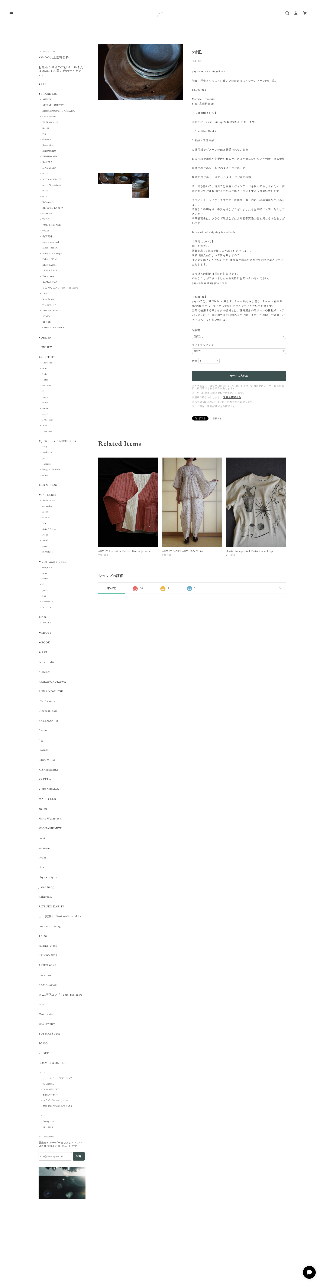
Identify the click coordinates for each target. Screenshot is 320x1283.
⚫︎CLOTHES (47, 358)
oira (44, 197)
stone (45, 536)
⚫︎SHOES (45, 635)
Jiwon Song (48, 145)
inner (45, 426)
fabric (45, 525)
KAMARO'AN (50, 282)
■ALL (42, 84)
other (45, 404)
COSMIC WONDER (53, 328)
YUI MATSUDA (51, 311)
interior (46, 609)
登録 (78, 1166)
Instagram (48, 1131)
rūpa (45, 294)
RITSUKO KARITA (52, 208)
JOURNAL (48, 1094)
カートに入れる (238, 375)
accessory (47, 603)
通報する (217, 418)
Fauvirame (48, 277)
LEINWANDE (48, 964)
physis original (50, 242)
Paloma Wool (49, 259)
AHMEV (47, 100)
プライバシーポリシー (55, 1110)
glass (45, 513)
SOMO (46, 317)
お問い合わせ (50, 1105)
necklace (47, 453)
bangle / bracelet (51, 470)
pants (45, 398)
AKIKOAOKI (49, 265)
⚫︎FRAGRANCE (49, 487)
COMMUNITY (51, 1099)
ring (44, 448)
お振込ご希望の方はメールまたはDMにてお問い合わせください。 (61, 71)
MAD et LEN (49, 168)
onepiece (47, 364)
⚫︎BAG (43, 619)
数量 (195, 360)
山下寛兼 (47, 237)
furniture (47, 553)
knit (44, 375)
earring (46, 465)
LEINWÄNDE (50, 271)
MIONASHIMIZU (52, 180)
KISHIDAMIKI (50, 157)
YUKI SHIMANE (51, 225)
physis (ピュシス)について (57, 1088)
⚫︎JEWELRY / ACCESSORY (58, 442)
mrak (45, 191)
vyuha (45, 231)
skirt (45, 392)
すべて (111, 588)
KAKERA (47, 163)
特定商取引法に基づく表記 (58, 1116)
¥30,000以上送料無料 (54, 57)
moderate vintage (52, 254)
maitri (45, 174)
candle (46, 519)
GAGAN (47, 140)
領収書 (196, 330)
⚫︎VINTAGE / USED (53, 563)
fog (44, 134)
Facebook (48, 1137)
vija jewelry (49, 305)
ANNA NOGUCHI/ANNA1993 (59, 111)
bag (44, 597)
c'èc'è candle (49, 117)
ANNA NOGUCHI (51, 695)
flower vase (48, 502)
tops (44, 369)
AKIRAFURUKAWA (53, 106)
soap (44, 548)
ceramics (47, 508)
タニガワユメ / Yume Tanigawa (60, 288)
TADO (45, 220)
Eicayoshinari (50, 248)
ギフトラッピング (203, 344)
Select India (47, 665)
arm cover (48, 421)
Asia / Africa (49, 530)
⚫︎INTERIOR (47, 497)
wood (45, 542)
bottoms (46, 386)
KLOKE (46, 322)
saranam (47, 214)
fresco (45, 128)
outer (45, 381)
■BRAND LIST (49, 94)
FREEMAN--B (50, 123)
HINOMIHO (49, 151)
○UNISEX (45, 348)
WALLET (47, 624)
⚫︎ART (43, 655)
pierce (45, 459)
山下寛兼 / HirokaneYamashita (60, 924)
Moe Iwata (48, 300)
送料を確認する (232, 397)
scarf (45, 415)
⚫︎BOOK (44, 645)
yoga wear (48, 432)
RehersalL (48, 202)
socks (45, 409)
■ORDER (45, 338)
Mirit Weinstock (51, 185)
